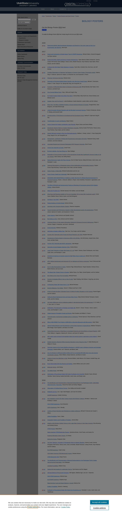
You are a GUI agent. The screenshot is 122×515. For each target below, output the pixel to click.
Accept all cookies (99, 502)
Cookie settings (33, 507)
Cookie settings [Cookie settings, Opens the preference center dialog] (99, 508)
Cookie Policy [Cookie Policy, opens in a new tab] (65, 507)
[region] (61, 505)
